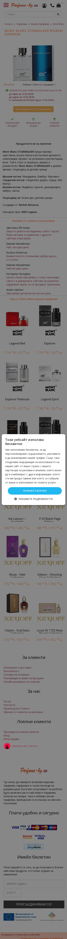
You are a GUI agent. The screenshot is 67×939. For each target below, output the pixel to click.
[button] (33, 499)
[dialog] (33, 469)
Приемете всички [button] (34, 490)
